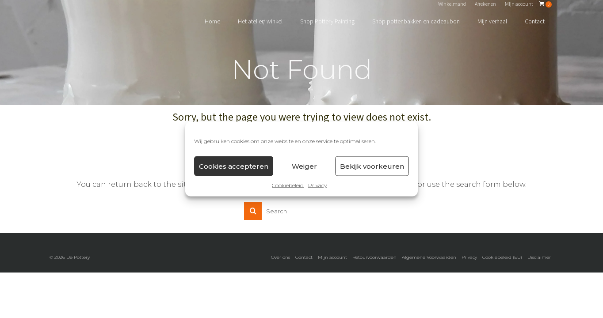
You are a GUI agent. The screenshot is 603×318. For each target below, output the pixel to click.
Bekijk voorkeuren (372, 166)
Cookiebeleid (288, 185)
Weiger (304, 166)
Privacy (317, 185)
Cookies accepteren (233, 166)
